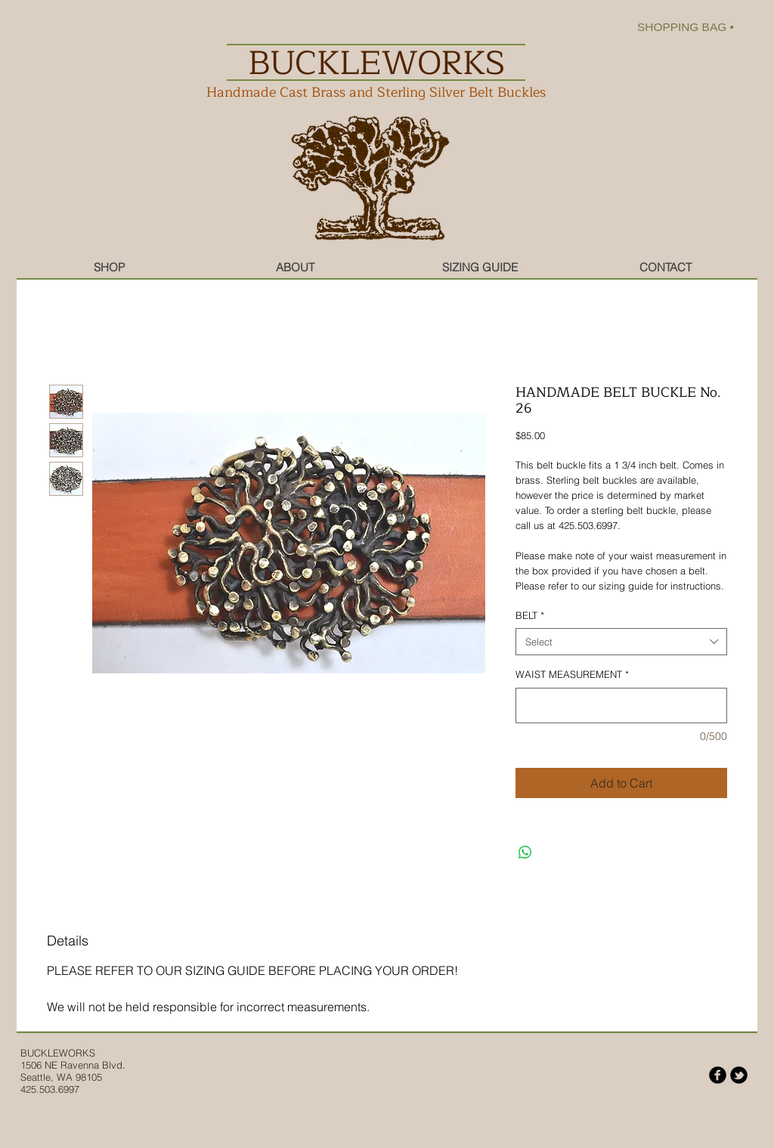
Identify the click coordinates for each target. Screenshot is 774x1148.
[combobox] (621, 641)
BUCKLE (39, 1053)
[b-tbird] (739, 1075)
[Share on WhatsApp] (525, 852)
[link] (694, 27)
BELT (529, 615)
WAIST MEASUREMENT (572, 674)
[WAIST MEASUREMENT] (621, 705)
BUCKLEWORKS (376, 63)
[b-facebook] (717, 1075)
